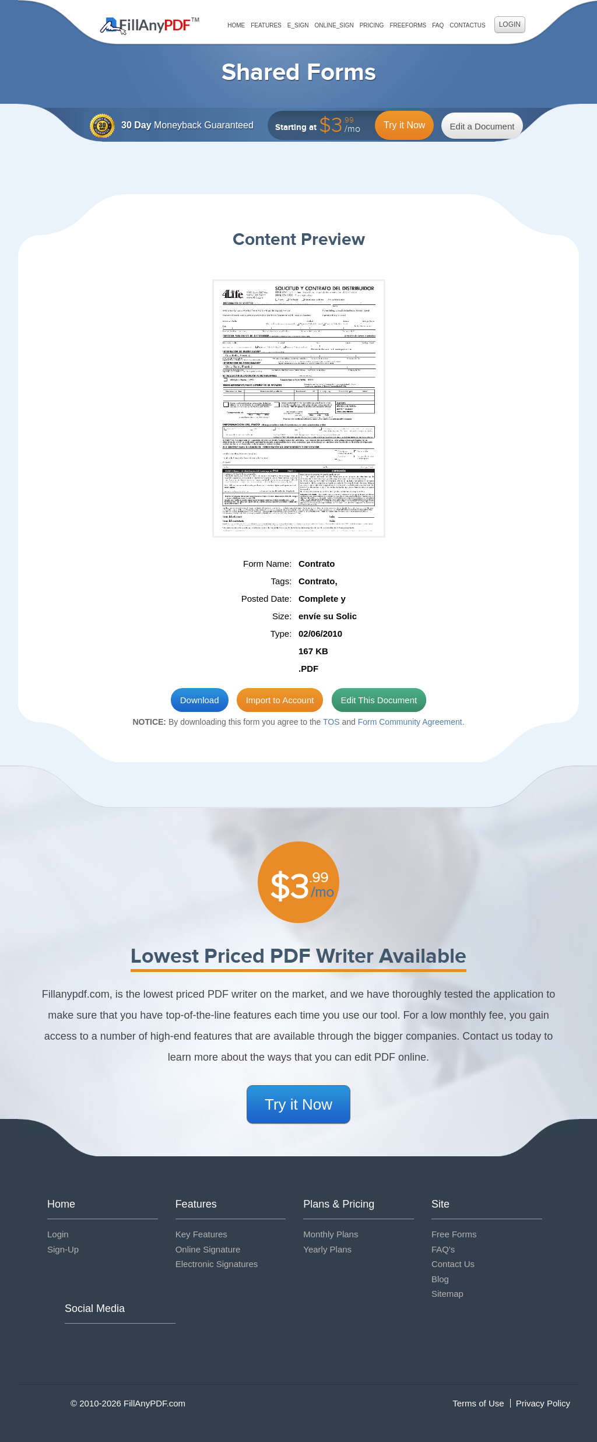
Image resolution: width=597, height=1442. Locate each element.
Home (236, 25)
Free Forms (454, 1234)
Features (266, 25)
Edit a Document (482, 126)
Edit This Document (379, 700)
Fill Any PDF (149, 26)
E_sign (298, 25)
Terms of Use (478, 1403)
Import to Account (280, 700)
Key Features (201, 1234)
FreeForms (407, 25)
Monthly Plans (330, 1234)
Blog (440, 1279)
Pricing (372, 25)
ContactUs (467, 25)
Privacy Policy (543, 1403)
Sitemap (447, 1294)
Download (199, 700)
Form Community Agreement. (411, 722)
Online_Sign (333, 25)
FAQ (438, 25)
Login (510, 24)
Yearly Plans (327, 1249)
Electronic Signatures (216, 1264)
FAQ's (443, 1249)
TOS (331, 722)
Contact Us (453, 1264)
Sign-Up (63, 1249)
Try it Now (404, 125)
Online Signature (208, 1249)
